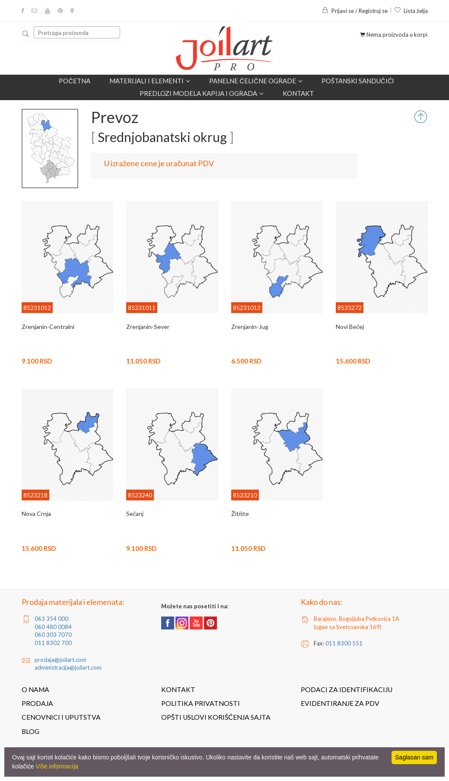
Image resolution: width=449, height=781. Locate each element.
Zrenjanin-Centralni (48, 326)
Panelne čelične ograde (256, 81)
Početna (74, 81)
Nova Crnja (36, 513)
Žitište (240, 513)
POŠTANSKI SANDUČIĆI (358, 81)
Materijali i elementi (149, 81)
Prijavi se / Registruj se (355, 10)
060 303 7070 (53, 634)
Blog (30, 731)
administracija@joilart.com (68, 667)
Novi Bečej (350, 326)
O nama (35, 689)
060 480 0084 (53, 626)
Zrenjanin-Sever (147, 326)
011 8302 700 (53, 642)
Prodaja (37, 703)
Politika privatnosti (200, 703)
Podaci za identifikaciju (346, 689)
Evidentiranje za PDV (340, 703)
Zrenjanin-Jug (249, 326)
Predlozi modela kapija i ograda (202, 93)
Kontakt (298, 93)
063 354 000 (51, 618)
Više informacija (56, 766)
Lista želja (411, 10)
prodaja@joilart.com (60, 659)
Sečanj (134, 513)
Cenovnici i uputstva (61, 717)
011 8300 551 (344, 643)
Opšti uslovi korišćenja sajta (216, 717)
